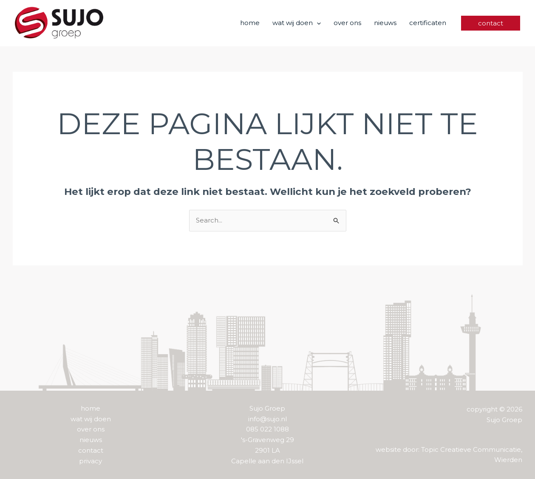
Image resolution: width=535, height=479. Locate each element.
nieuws (90, 440)
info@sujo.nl (267, 419)
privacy (90, 461)
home (90, 408)
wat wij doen (91, 419)
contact (90, 450)
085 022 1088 (267, 429)
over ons (91, 429)
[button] (317, 23)
